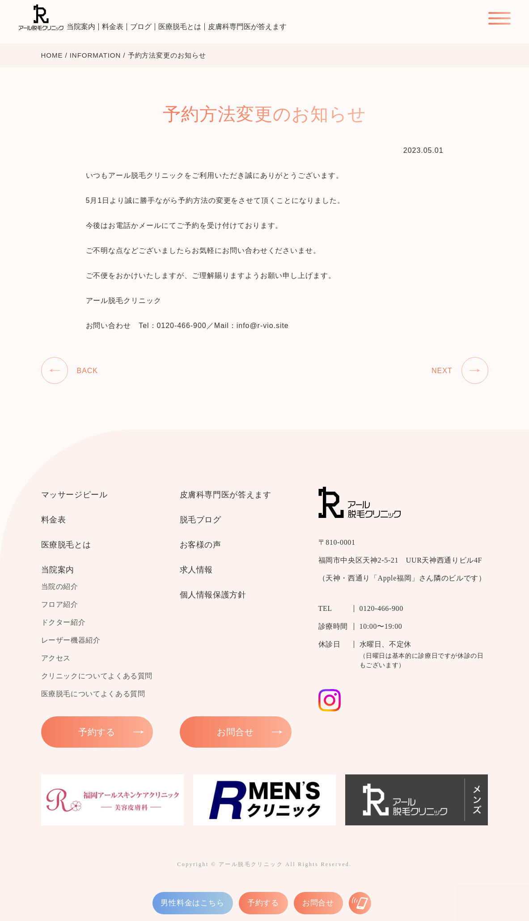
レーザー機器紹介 (71, 640)
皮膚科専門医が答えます (247, 26)
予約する (263, 903)
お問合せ (318, 903)
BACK (87, 370)
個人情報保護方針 (213, 594)
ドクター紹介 (63, 622)
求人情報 (196, 569)
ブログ (141, 26)
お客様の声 (200, 544)
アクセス (56, 658)
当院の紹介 (59, 586)
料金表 (112, 26)
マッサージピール (74, 494)
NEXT (442, 370)
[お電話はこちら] (360, 903)
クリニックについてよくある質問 (97, 676)
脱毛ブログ (200, 519)
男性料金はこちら (193, 903)
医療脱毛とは (179, 26)
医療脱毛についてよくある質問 (93, 694)
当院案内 (81, 26)
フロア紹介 (59, 604)
